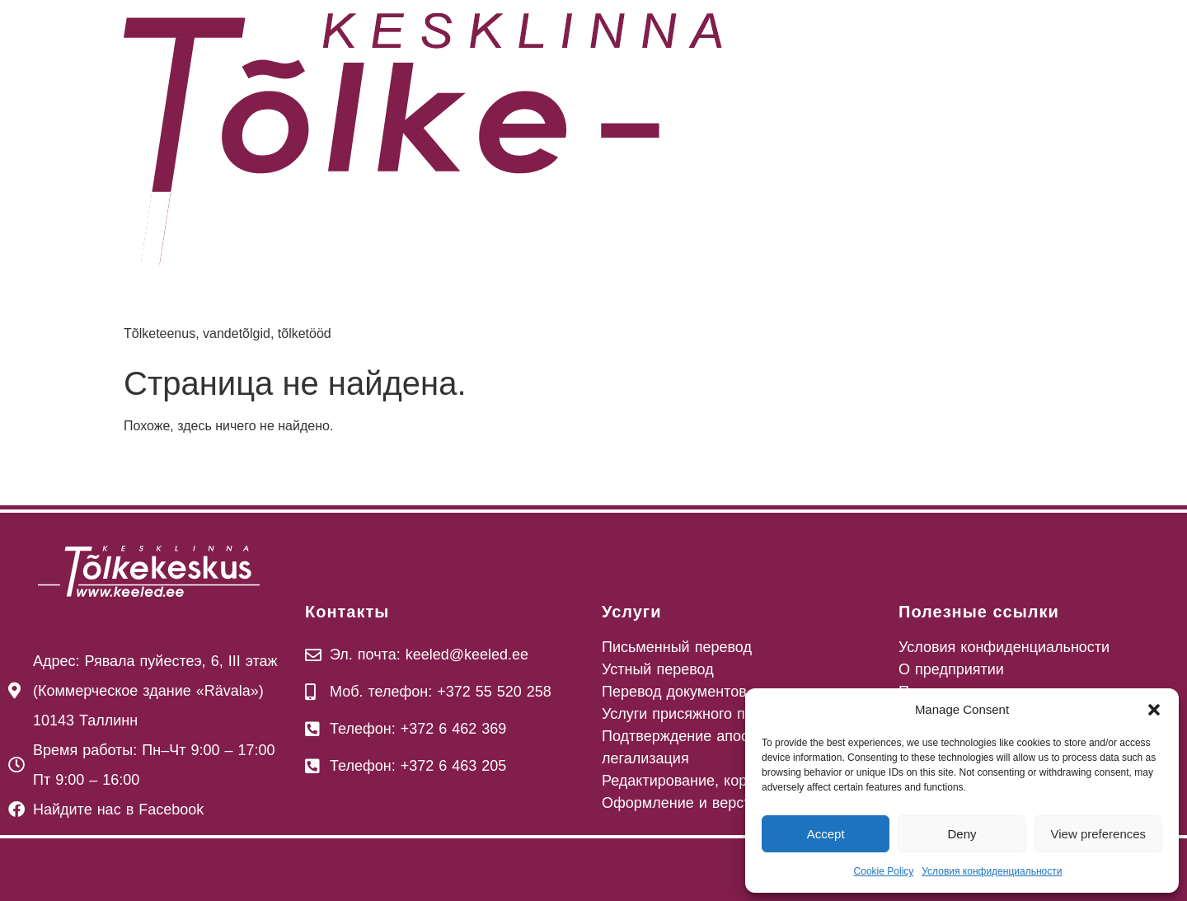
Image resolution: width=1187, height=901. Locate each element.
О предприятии (951, 669)
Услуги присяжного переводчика (713, 714)
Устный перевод (658, 669)
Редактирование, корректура (701, 780)
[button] (1154, 710)
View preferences (1099, 834)
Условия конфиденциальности (992, 871)
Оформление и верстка (684, 803)
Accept (826, 834)
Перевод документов (674, 691)
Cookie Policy (884, 871)
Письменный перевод (677, 647)
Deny (961, 834)
